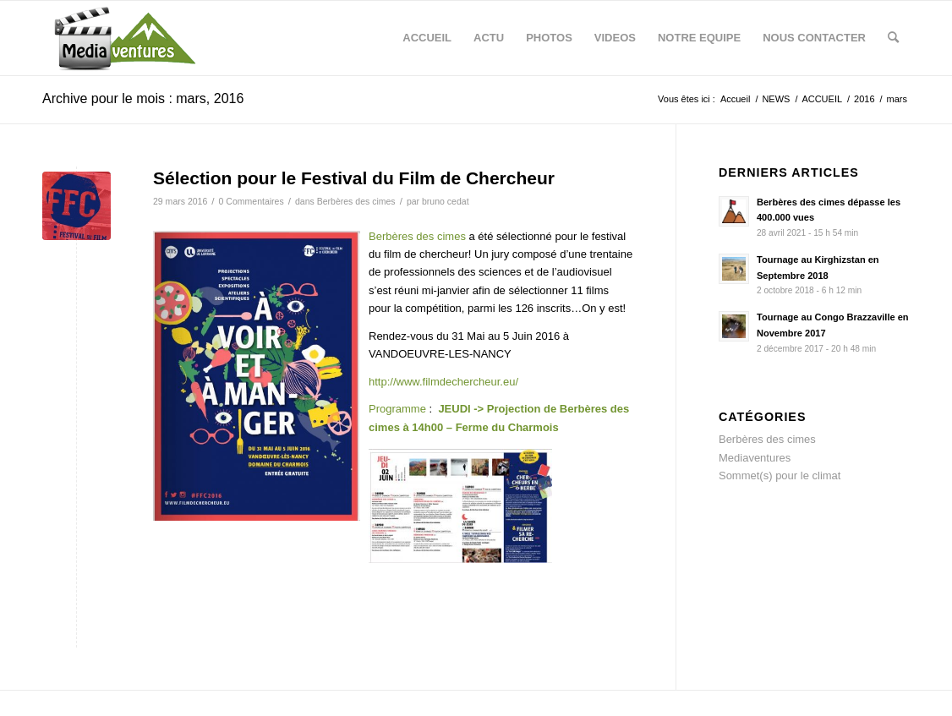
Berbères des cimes (356, 201)
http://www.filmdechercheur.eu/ (443, 381)
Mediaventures (755, 457)
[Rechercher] (893, 38)
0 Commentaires (251, 201)
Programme (397, 408)
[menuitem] (426, 38)
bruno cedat (445, 201)
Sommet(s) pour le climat (779, 475)
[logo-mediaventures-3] (123, 38)
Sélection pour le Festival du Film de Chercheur (354, 178)
